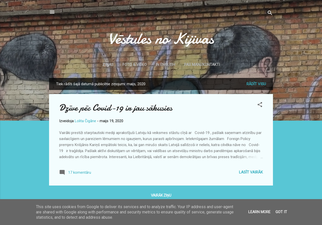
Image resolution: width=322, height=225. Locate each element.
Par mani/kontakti (202, 64)
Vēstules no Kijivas (161, 38)
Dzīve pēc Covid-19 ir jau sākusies (115, 108)
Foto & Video (135, 64)
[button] (260, 105)
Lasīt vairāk (251, 172)
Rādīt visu (256, 84)
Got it (281, 212)
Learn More (259, 212)
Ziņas (107, 64)
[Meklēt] (270, 13)
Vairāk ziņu (161, 195)
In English (165, 64)
